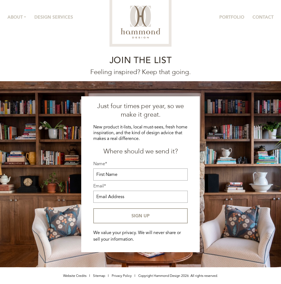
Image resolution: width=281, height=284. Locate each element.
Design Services (53, 17)
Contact (263, 17)
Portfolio (231, 17)
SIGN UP (140, 215)
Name (100, 164)
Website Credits (74, 276)
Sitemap (99, 276)
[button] (16, 17)
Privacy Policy (122, 276)
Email (99, 186)
